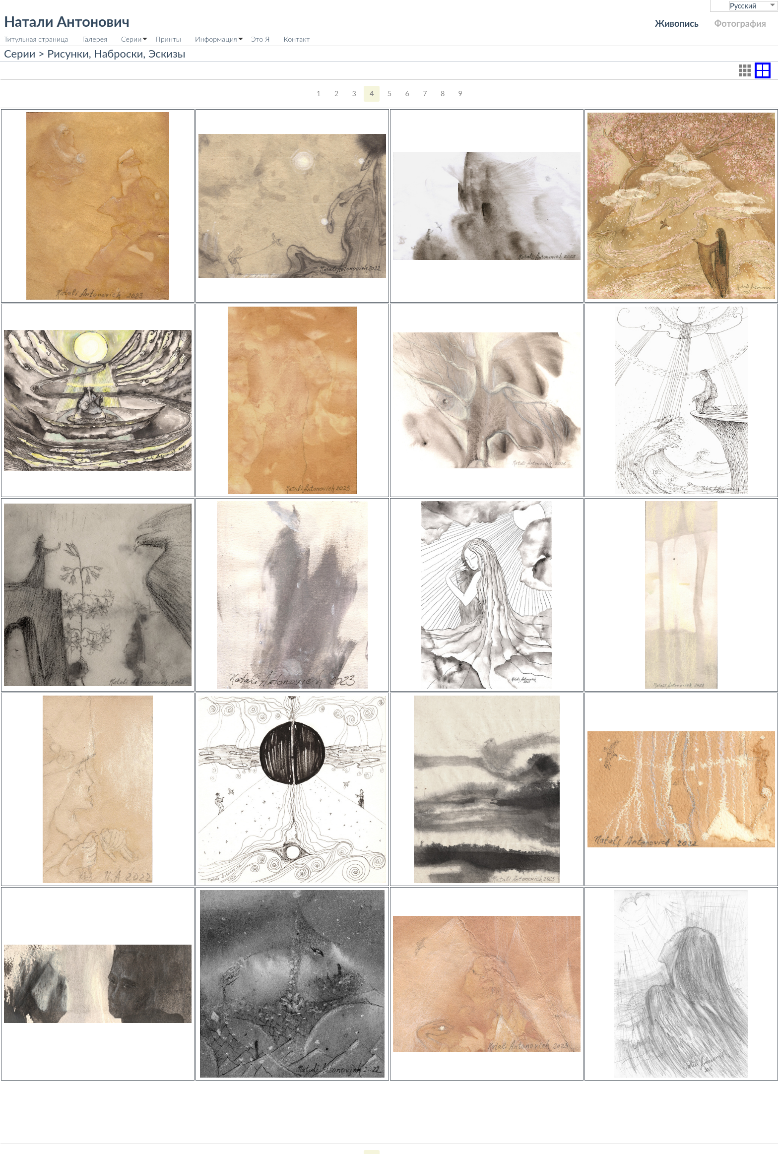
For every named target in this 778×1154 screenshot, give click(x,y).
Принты (168, 39)
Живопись (677, 23)
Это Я (260, 39)
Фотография (740, 23)
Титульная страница (36, 39)
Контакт (297, 39)
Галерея (94, 39)
